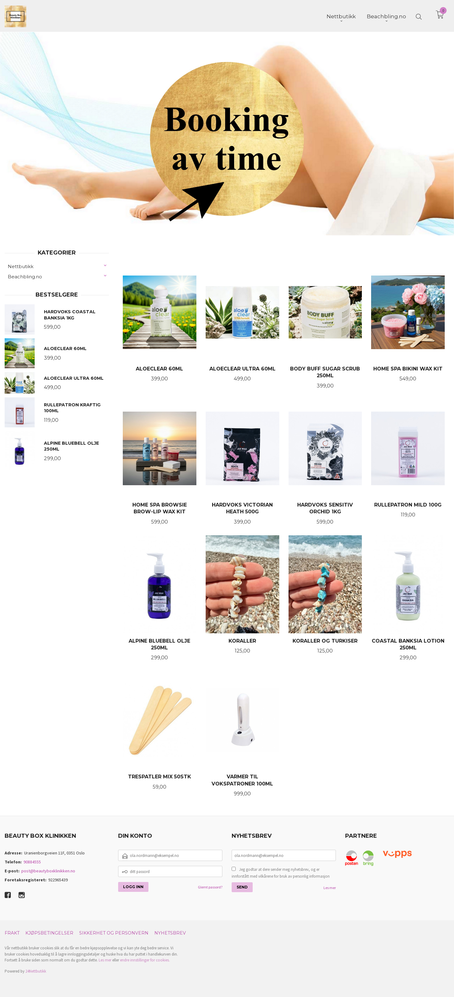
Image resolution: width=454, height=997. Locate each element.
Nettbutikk (20, 266)
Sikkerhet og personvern (113, 932)
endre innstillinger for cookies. (145, 959)
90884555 (32, 861)
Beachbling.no (25, 276)
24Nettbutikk (35, 970)
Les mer (329, 887)
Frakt (12, 932)
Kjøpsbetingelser (49, 932)
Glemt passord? (210, 886)
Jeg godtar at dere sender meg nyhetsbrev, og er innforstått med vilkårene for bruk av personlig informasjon (281, 872)
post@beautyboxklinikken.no (48, 870)
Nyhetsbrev (170, 932)
